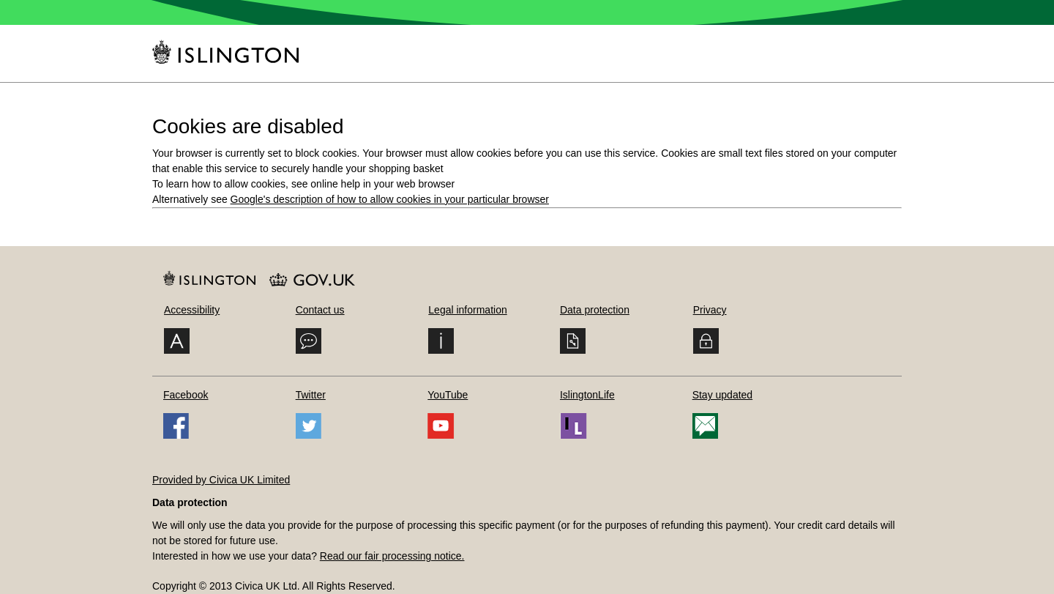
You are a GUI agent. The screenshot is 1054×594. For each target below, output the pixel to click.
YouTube (447, 395)
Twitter (311, 395)
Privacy (710, 310)
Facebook (185, 395)
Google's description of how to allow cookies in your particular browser (390, 199)
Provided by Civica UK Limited (221, 480)
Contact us (320, 310)
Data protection (594, 310)
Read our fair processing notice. (392, 556)
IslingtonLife (587, 395)
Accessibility (192, 310)
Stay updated (722, 395)
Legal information (467, 310)
